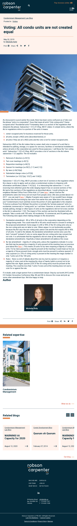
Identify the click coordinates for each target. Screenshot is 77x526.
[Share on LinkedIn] (21, 45)
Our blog (67, 457)
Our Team (32, 483)
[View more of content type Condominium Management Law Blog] (18, 18)
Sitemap (50, 521)
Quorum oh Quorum (44, 433)
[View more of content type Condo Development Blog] (42, 428)
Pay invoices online (63, 3)
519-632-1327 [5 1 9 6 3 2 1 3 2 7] (45, 501)
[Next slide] (72, 415)
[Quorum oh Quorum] (55, 446)
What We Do (33, 486)
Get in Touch (44, 486)
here (46, 192)
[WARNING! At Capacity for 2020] (26, 446)
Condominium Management (10, 390)
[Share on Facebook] (29, 45)
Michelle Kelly (11, 42)
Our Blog (42, 480)
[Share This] (17, 45)
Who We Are (33, 480)
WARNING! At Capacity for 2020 (15, 437)
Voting (15, 21)
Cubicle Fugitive (45, 518)
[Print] (8, 45)
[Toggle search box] (29, 5)
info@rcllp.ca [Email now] (44, 499)
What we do (66, 404)
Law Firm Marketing (32, 518)
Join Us (41, 483)
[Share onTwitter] (25, 45)
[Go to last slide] (68, 415)
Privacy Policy (42, 521)
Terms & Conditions (30, 521)
